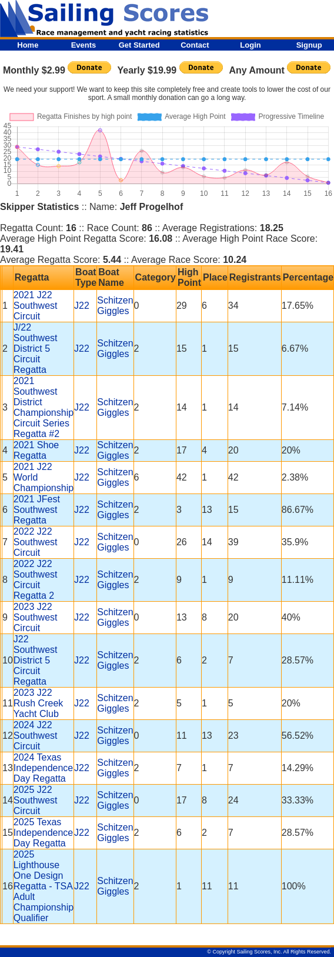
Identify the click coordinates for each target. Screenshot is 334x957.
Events (83, 45)
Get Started (139, 45)
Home (27, 45)
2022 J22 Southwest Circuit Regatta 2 (36, 580)
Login (250, 45)
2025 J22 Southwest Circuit (36, 800)
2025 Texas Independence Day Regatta (43, 832)
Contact (195, 45)
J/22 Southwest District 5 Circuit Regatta (36, 348)
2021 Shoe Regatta (36, 450)
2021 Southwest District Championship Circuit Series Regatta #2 (44, 407)
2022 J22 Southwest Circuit (36, 542)
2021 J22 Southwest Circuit (36, 305)
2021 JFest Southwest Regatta (37, 509)
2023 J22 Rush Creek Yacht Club (38, 703)
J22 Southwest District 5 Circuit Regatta (36, 660)
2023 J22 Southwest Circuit (36, 617)
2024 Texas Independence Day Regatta (43, 767)
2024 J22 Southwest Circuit (36, 735)
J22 (81, 306)
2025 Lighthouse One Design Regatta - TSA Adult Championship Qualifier (44, 886)
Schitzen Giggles (115, 305)
